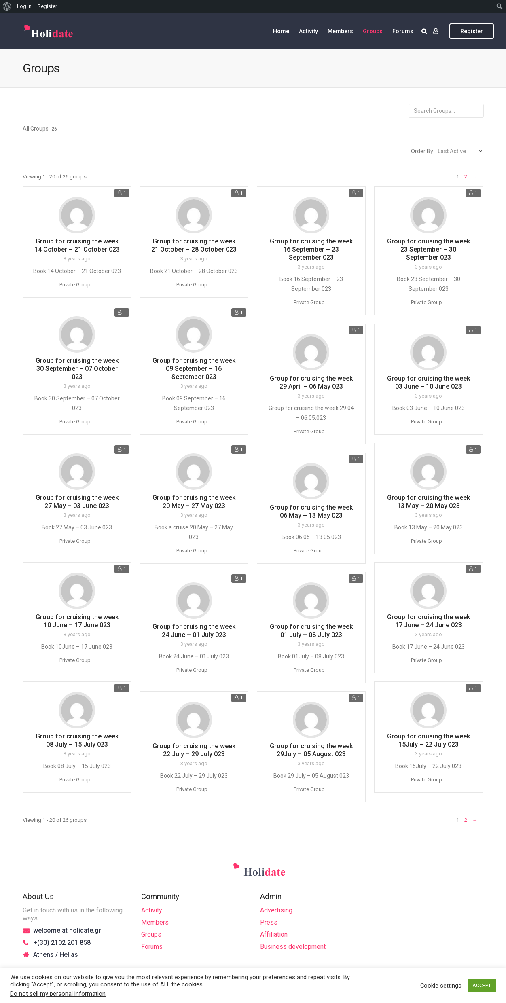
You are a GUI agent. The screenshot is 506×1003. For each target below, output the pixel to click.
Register (471, 31)
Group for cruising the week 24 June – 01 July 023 (193, 631)
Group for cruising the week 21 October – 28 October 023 (194, 245)
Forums (402, 31)
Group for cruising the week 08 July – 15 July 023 (77, 740)
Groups (373, 31)
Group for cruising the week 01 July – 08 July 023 (311, 631)
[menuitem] (7, 6)
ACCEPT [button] (481, 985)
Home (281, 31)
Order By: (422, 151)
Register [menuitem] (47, 6)
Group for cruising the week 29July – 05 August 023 (311, 750)
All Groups (40, 128)
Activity (308, 31)
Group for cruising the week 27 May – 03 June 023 (77, 502)
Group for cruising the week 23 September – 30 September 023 (428, 249)
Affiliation (274, 934)
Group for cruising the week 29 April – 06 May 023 (311, 382)
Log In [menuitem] (24, 6)
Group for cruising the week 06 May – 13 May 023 (311, 511)
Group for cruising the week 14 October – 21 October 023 (77, 245)
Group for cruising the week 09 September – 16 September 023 (193, 369)
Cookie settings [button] (441, 985)
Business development (293, 946)
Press (268, 922)
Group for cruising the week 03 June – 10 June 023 (428, 382)
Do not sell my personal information (58, 993)
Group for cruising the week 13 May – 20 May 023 (428, 502)
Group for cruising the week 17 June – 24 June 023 (428, 621)
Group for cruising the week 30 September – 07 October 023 (77, 369)
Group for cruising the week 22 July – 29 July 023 (193, 750)
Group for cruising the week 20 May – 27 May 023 (193, 502)
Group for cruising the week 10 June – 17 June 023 (77, 621)
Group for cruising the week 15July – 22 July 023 (428, 740)
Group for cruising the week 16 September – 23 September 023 (311, 249)
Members (340, 31)
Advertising (276, 910)
